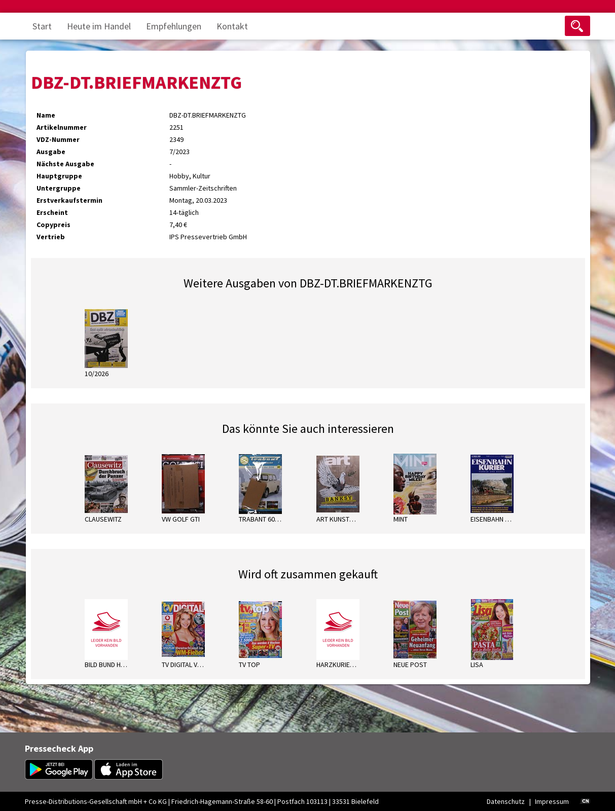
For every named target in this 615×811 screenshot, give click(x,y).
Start (42, 26)
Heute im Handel (99, 26)
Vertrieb (51, 236)
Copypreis (53, 224)
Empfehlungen (173, 26)
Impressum (552, 801)
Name (46, 115)
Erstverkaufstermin (69, 200)
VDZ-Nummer (58, 139)
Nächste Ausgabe (65, 163)
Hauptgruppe (59, 175)
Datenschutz (506, 801)
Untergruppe (59, 188)
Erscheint (52, 212)
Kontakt (232, 26)
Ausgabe (51, 151)
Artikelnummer (62, 127)
